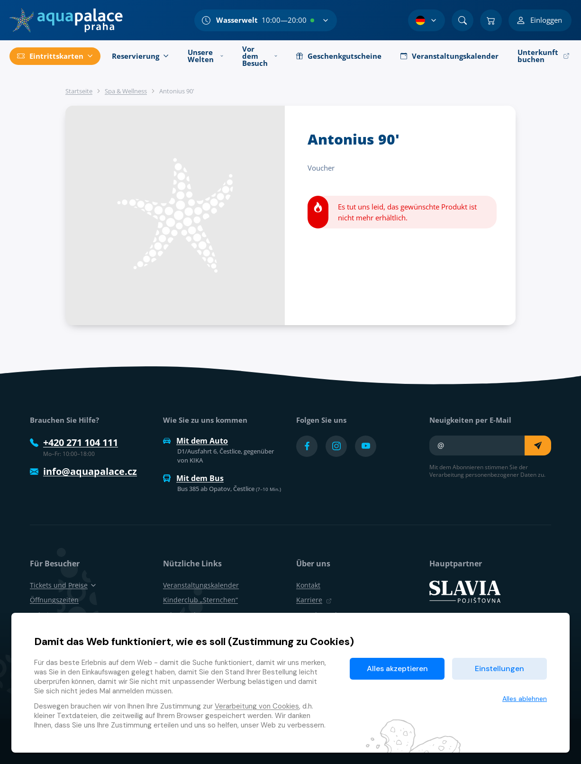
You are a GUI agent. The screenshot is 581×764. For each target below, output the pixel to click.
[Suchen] (462, 20)
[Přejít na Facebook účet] (307, 446)
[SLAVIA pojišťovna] (464, 591)
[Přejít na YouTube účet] (365, 446)
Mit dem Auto (195, 441)
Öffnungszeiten (54, 599)
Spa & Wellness (126, 91)
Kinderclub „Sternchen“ (200, 599)
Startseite (78, 91)
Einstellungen (499, 668)
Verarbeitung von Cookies (257, 706)
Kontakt (308, 585)
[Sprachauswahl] (426, 20)
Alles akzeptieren (397, 668)
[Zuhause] (66, 20)
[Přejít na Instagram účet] (336, 446)
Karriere (314, 599)
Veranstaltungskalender (201, 585)
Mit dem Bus (193, 478)
